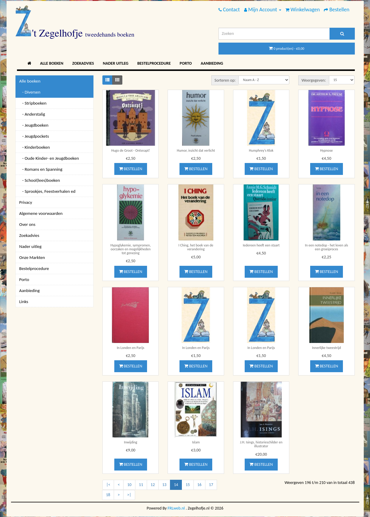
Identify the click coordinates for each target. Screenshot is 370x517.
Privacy (25, 202)
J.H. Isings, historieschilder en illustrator (261, 444)
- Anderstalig (32, 114)
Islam (196, 442)
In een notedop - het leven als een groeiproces (326, 247)
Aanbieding (212, 63)
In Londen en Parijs (130, 348)
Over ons (27, 224)
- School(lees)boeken (39, 180)
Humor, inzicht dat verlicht (196, 150)
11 (141, 484)
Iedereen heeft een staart (261, 245)
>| (129, 494)
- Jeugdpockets (34, 136)
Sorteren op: (225, 80)
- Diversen (29, 92)
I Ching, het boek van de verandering (196, 247)
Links (23, 301)
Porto (186, 63)
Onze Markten (32, 257)
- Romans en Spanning (41, 169)
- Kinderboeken (34, 147)
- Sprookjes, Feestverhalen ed (47, 191)
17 (211, 484)
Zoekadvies (83, 63)
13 (164, 484)
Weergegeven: (314, 80)
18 (108, 494)
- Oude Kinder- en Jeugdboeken (49, 158)
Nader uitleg (116, 63)
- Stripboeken (33, 103)
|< (108, 484)
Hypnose (326, 150)
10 (129, 484)
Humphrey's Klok (261, 150)
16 (199, 484)
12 (153, 484)
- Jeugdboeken (34, 125)
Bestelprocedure (154, 63)
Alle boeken (51, 63)
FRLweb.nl (176, 508)
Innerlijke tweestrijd (326, 348)
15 (187, 484)
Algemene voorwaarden (41, 213)
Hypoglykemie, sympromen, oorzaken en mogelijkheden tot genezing (130, 249)
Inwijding (130, 442)
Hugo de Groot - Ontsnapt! (130, 150)
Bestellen (130, 168)
